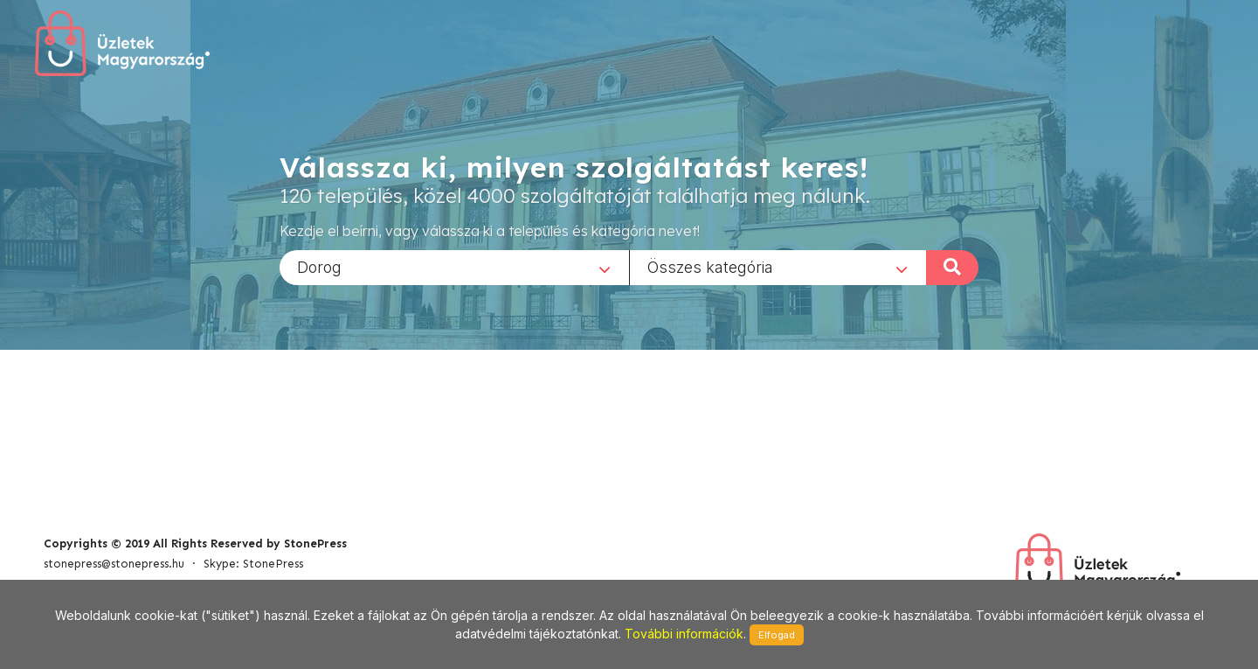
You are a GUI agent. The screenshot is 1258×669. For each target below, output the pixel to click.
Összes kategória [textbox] (710, 266)
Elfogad (776, 635)
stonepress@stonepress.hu (114, 563)
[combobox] (454, 266)
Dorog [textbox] (319, 266)
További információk (684, 633)
